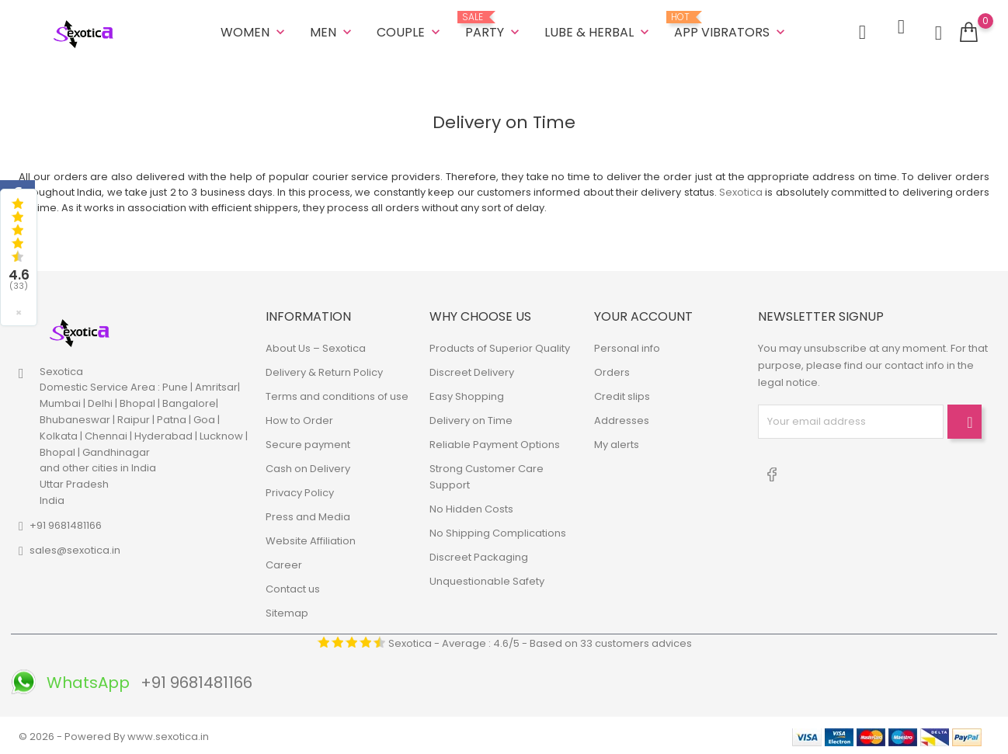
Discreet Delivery (471, 370)
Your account (643, 313)
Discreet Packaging (478, 554)
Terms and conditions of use (337, 394)
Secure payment (308, 442)
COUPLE (410, 31)
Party (494, 25)
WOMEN (254, 31)
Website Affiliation (311, 538)
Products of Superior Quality (499, 346)
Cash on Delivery (308, 466)
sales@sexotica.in (75, 547)
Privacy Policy (300, 490)
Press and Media (308, 514)
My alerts (616, 442)
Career (284, 562)
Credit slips (622, 394)
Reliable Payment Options (494, 442)
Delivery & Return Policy (324, 370)
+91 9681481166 (66, 523)
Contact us (293, 586)
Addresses (621, 418)
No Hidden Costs (471, 506)
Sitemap (287, 610)
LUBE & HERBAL (598, 31)
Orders (612, 370)
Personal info (627, 346)
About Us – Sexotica (316, 346)
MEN (332, 31)
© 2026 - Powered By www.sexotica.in (114, 734)
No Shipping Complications (497, 530)
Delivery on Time (471, 418)
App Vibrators (731, 25)
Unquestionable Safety (486, 579)
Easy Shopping (466, 394)
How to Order (299, 418)
